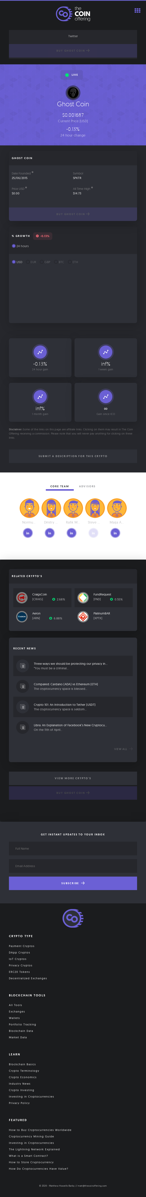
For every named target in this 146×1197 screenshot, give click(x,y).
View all (123, 749)
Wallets (14, 1018)
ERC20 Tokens (19, 972)
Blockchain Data (21, 1031)
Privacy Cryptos (21, 965)
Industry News (20, 1083)
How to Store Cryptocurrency (31, 1162)
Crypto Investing (21, 1090)
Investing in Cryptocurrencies (31, 1096)
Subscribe (73, 883)
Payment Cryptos (22, 946)
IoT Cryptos (18, 959)
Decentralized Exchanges (28, 978)
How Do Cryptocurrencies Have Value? (38, 1168)
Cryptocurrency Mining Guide (31, 1136)
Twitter (73, 36)
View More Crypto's (73, 778)
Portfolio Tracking (22, 1024)
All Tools (15, 1005)
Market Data (18, 1037)
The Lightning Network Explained (34, 1149)
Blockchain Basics (22, 1064)
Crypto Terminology (24, 1070)
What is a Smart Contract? (28, 1156)
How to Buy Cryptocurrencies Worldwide (40, 1130)
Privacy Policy (19, 1103)
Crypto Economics (23, 1077)
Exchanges (17, 1011)
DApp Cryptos (19, 952)
